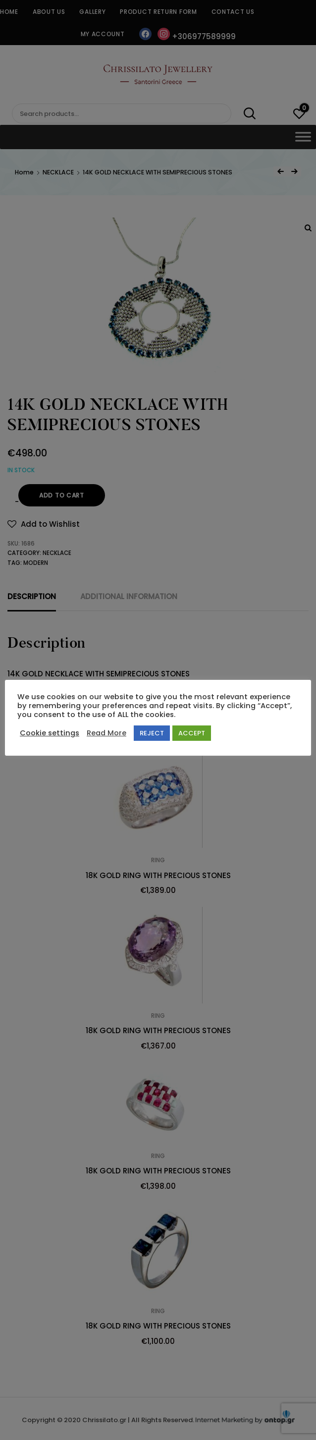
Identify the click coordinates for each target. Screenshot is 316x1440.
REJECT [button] (152, 733)
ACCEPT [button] (191, 733)
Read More (106, 732)
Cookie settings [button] (49, 732)
